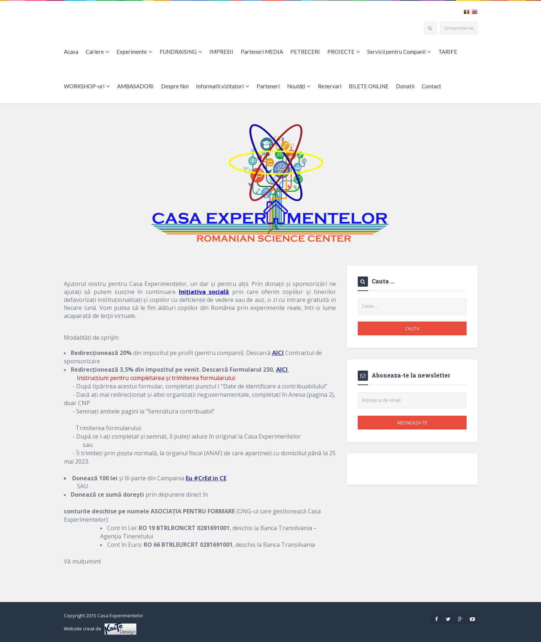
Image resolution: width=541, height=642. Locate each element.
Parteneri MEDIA (262, 51)
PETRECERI (305, 51)
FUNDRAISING (181, 51)
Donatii (405, 86)
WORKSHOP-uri (87, 86)
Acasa (71, 51)
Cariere (97, 51)
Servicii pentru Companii (399, 51)
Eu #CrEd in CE (206, 478)
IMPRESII (221, 51)
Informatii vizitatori (222, 86)
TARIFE (447, 51)
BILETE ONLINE (369, 86)
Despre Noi (175, 86)
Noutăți (299, 86)
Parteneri (268, 86)
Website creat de (100, 629)
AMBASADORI (135, 86)
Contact (431, 86)
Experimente (134, 51)
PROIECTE (343, 51)
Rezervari (329, 86)
